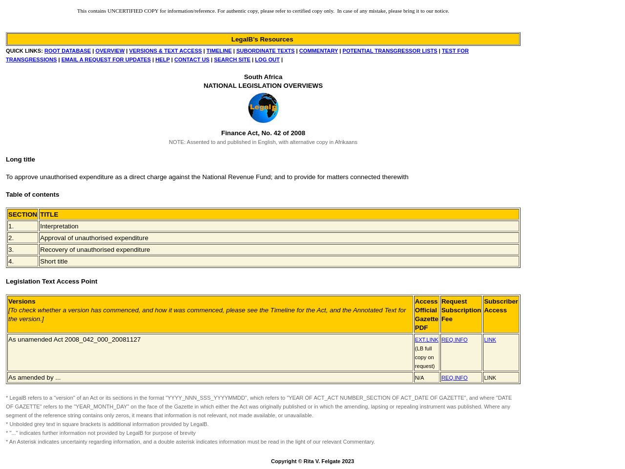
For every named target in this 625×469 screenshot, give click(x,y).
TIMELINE (219, 51)
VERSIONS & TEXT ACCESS (165, 51)
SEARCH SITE (232, 59)
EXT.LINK (426, 340)
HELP (162, 59)
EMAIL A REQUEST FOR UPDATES (106, 59)
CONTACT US (191, 59)
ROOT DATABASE (67, 51)
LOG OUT (267, 59)
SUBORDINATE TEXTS (265, 51)
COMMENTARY (318, 51)
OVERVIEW (110, 51)
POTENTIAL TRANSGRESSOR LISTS (390, 51)
